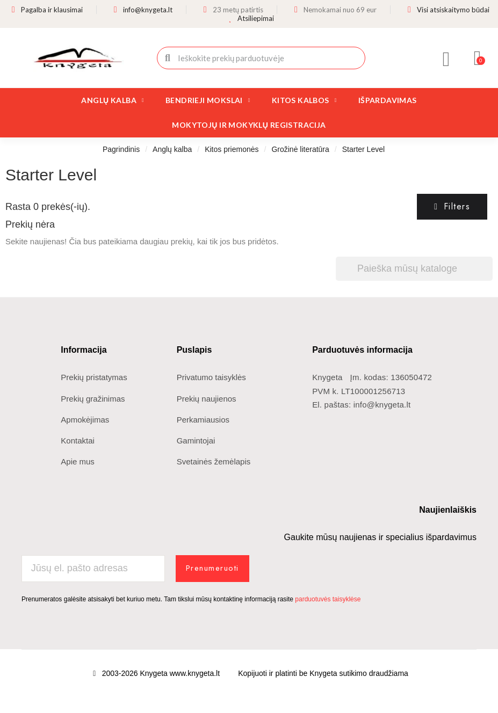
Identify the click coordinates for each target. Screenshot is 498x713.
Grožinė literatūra (300, 149)
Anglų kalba (112, 100)
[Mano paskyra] (446, 59)
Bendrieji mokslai (207, 100)
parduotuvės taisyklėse (327, 598)
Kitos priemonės (231, 149)
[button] (477, 58)
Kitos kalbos (304, 100)
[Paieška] (414, 269)
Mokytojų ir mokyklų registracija (249, 124)
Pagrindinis (121, 149)
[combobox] (262, 58)
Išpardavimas (387, 100)
